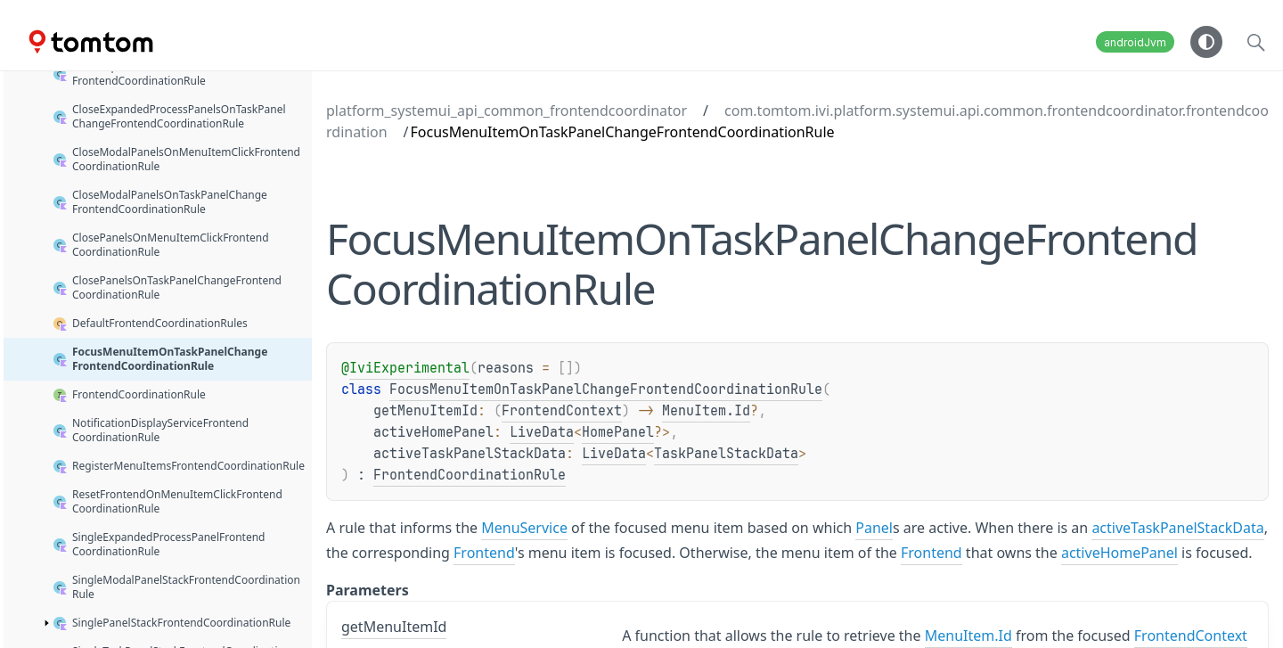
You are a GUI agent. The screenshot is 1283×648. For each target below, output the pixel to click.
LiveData (542, 432)
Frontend (484, 552)
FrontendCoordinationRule (469, 475)
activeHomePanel (1119, 552)
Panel (874, 527)
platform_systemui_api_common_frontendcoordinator (506, 110)
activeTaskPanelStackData (1177, 527)
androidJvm (1135, 42)
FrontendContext (562, 411)
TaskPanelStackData (726, 454)
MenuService (524, 527)
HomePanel (618, 432)
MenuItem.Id (706, 411)
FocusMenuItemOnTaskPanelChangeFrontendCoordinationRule (605, 389)
